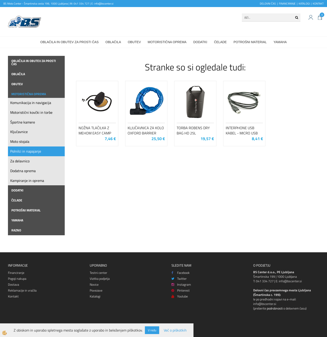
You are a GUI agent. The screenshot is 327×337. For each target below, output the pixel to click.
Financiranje (16, 272)
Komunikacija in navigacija (30, 102)
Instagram (181, 284)
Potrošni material (250, 42)
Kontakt (13, 296)
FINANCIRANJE (287, 3)
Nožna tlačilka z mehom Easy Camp (95, 130)
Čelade (220, 42)
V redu (152, 330)
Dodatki (200, 42)
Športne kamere (22, 122)
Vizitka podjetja (100, 278)
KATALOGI (304, 3)
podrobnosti (275, 308)
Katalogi (95, 296)
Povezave (96, 290)
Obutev (134, 42)
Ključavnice (19, 131)
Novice (94, 284)
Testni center (98, 272)
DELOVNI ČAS (268, 3)
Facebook (180, 272)
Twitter (179, 278)
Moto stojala (19, 141)
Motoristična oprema (167, 42)
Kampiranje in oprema (27, 180)
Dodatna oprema (23, 170)
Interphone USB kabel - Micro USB (242, 130)
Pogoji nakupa (17, 278)
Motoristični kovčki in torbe (31, 112)
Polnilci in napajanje (25, 151)
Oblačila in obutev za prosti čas (69, 42)
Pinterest (180, 290)
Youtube (179, 296)
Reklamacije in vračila (22, 290)
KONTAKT (318, 3)
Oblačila (113, 42)
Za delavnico (20, 161)
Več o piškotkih (175, 330)
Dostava (13, 284)
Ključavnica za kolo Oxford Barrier (146, 130)
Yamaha (280, 42)
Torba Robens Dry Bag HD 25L (193, 130)
